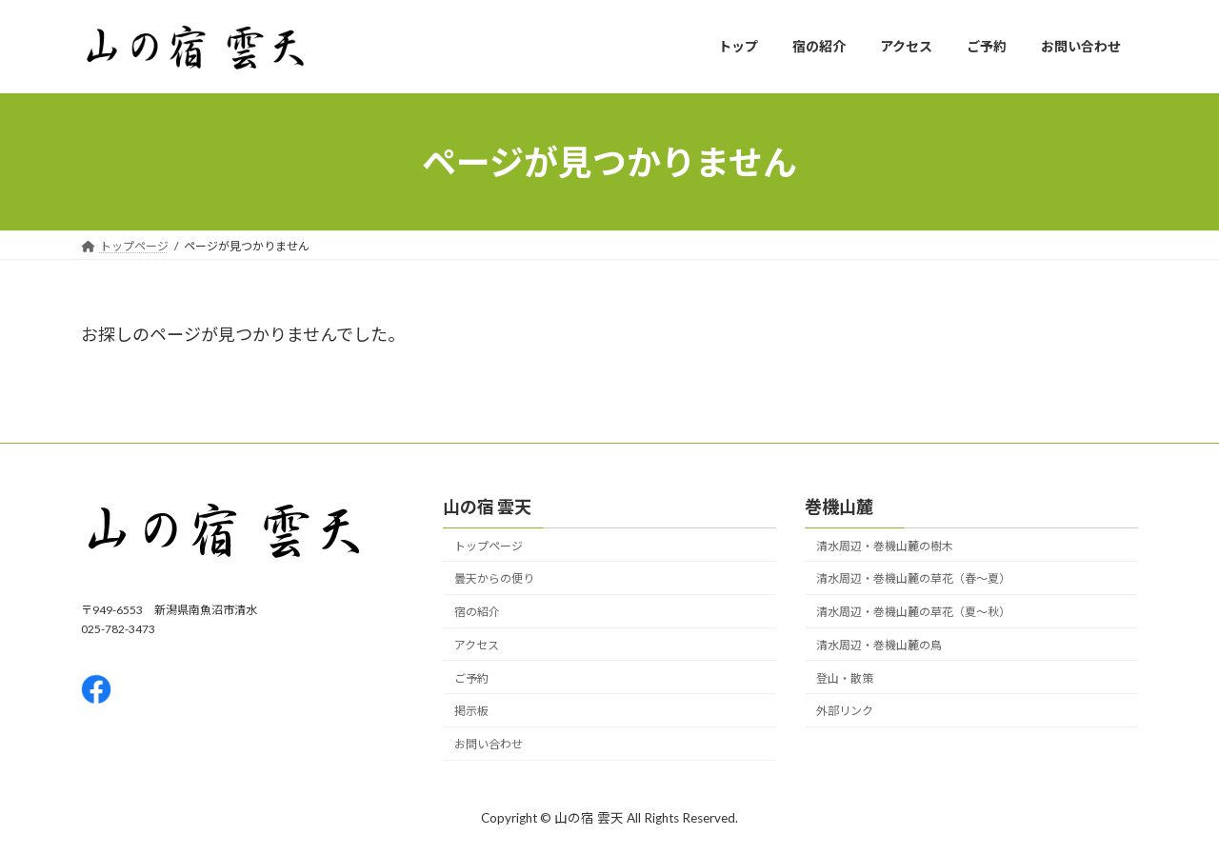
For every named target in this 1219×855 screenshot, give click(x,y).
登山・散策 (844, 678)
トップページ (488, 546)
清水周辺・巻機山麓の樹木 (884, 546)
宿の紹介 (477, 613)
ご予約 (471, 678)
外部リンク (844, 712)
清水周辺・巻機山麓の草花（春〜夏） (913, 579)
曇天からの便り (494, 579)
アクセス (476, 645)
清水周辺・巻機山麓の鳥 (879, 645)
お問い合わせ (488, 745)
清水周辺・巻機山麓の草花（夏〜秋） (913, 613)
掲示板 (471, 712)
